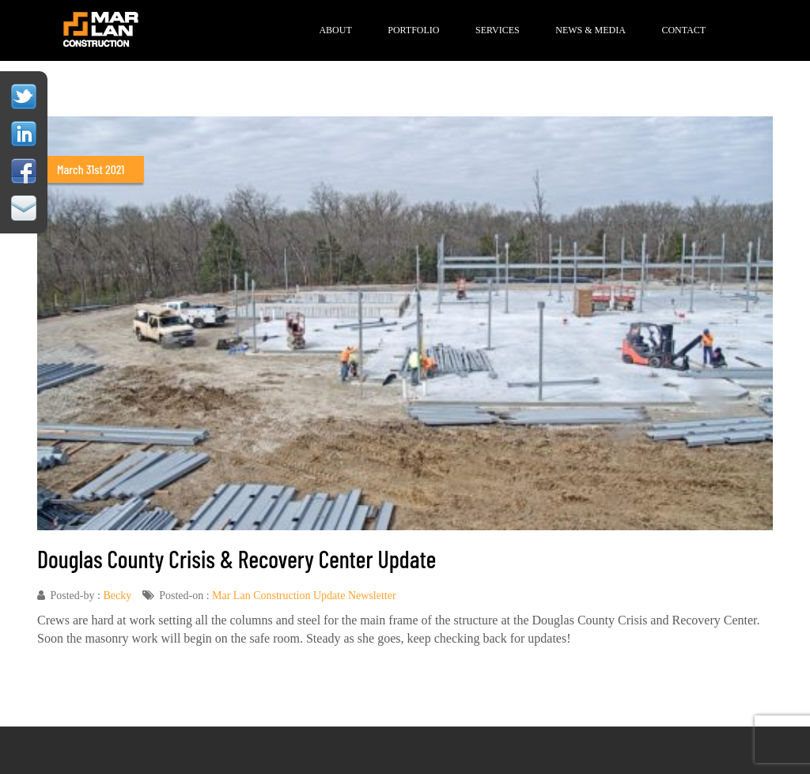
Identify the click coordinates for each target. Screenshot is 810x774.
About (335, 30)
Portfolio (413, 30)
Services (497, 30)
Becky (117, 595)
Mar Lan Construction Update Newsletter (304, 595)
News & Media (590, 30)
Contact (683, 30)
